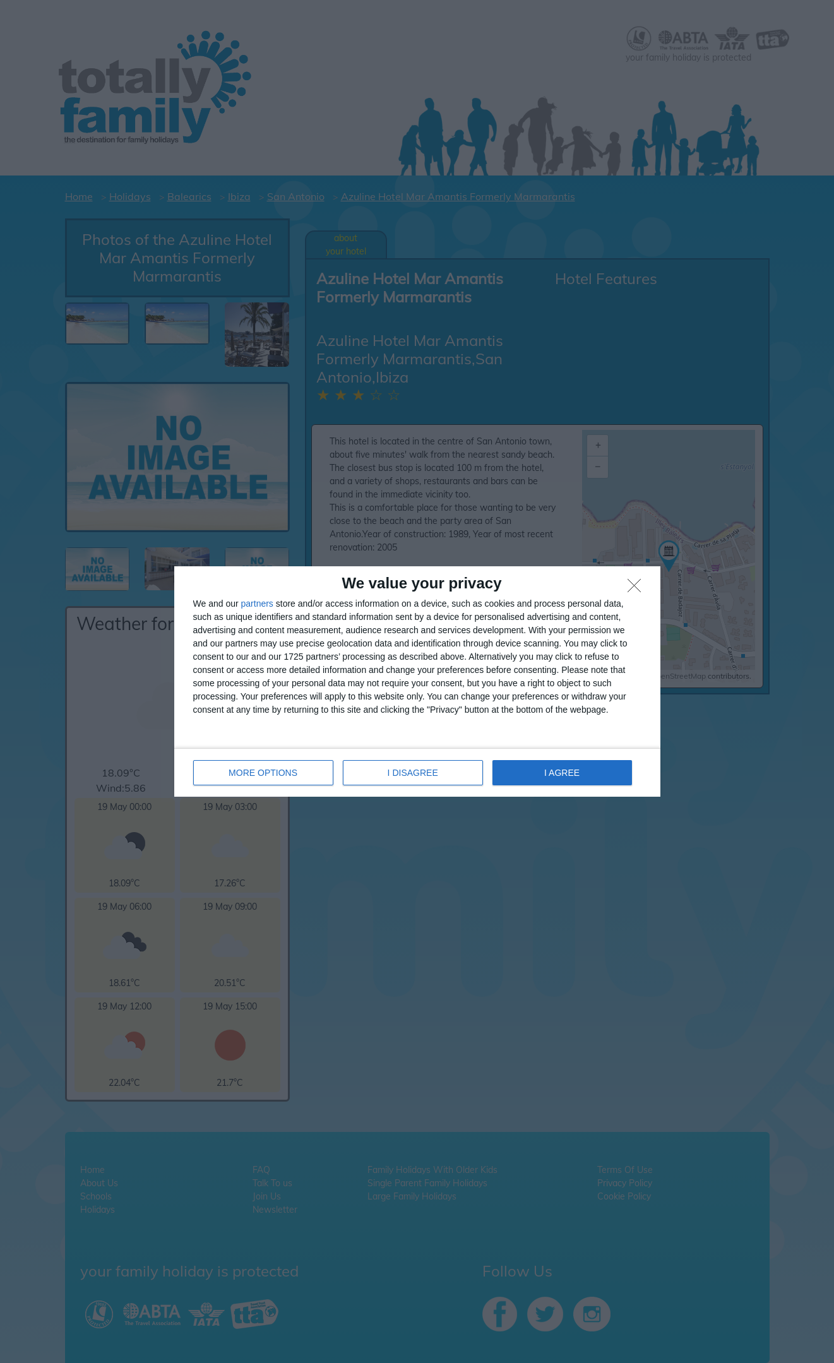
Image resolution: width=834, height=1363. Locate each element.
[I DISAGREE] (638, 589)
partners (257, 603)
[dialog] (417, 681)
